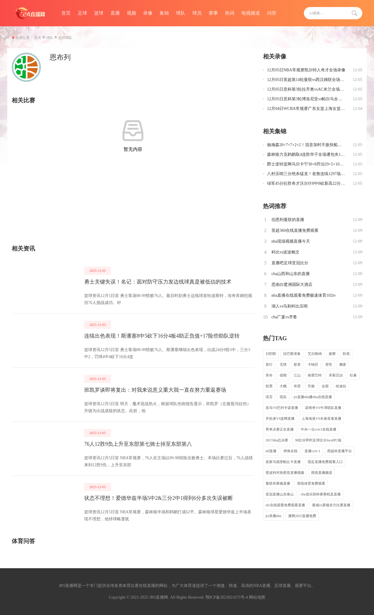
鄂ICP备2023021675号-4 (226, 597)
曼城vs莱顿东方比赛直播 (331, 505)
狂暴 (353, 375)
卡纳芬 (313, 364)
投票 (269, 386)
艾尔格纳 (315, 354)
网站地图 (257, 597)
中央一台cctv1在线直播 (318, 429)
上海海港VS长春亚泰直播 (321, 419)
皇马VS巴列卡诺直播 (282, 408)
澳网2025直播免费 (302, 516)
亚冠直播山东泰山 (280, 494)
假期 (283, 375)
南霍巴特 (315, 375)
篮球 (98, 13)
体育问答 (23, 541)
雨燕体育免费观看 (311, 483)
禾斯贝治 (336, 375)
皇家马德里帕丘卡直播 (283, 462)
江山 (297, 375)
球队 (180, 13)
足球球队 (65, 38)
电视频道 (250, 13)
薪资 (297, 364)
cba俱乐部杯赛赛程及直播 (321, 494)
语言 (269, 397)
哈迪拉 (341, 386)
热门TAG (275, 338)
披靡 (332, 354)
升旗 (311, 386)
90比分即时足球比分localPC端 (318, 440)
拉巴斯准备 (292, 354)
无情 (283, 364)
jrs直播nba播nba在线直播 (313, 397)
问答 (271, 13)
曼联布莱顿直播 (278, 483)
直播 (115, 13)
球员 (197, 13)
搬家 (342, 364)
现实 (283, 397)
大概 (283, 386)
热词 (229, 13)
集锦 (164, 13)
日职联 (271, 354)
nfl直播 (271, 451)
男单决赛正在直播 (280, 429)
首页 (66, 13)
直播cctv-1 (312, 451)
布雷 (297, 386)
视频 (131, 13)
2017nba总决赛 (277, 440)
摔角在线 (290, 451)
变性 (328, 364)
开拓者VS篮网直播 (280, 419)
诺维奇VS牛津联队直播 (323, 408)
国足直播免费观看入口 (325, 462)
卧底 (346, 354)
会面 (325, 386)
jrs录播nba (273, 516)
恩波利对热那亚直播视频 (285, 473)
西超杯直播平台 (339, 451)
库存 (269, 375)
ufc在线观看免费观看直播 (285, 505)
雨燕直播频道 (321, 473)
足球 (82, 13)
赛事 (213, 13)
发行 (269, 364)
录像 (148, 13)
